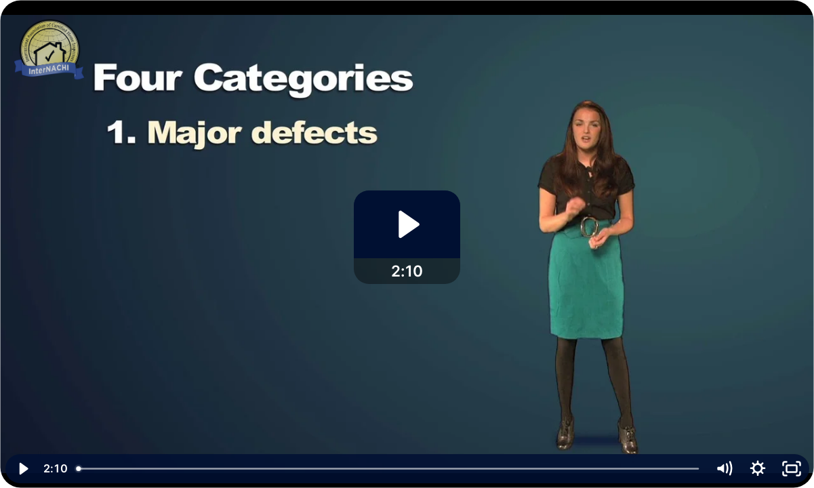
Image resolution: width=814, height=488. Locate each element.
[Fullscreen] (792, 468)
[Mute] (724, 468)
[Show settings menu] (758, 468)
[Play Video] (22, 468)
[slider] (389, 468)
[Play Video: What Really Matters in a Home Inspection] (407, 224)
